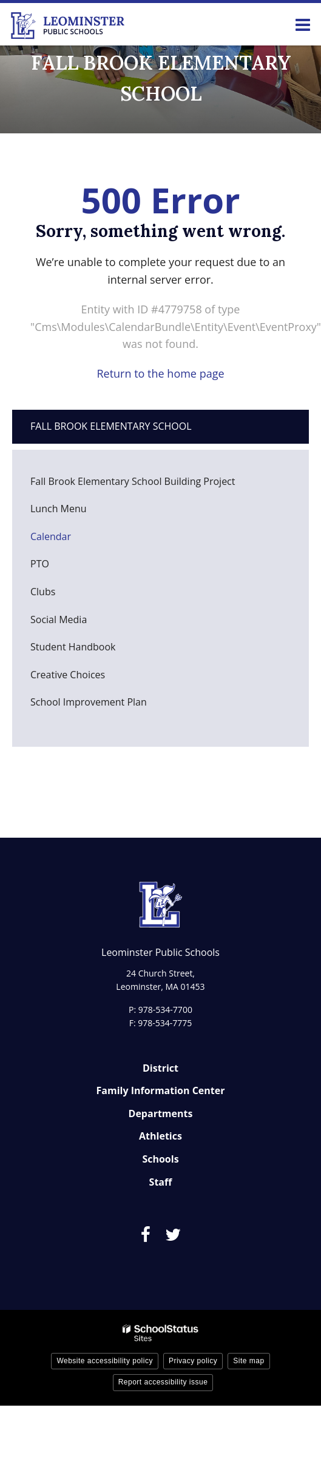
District (160, 1068)
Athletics (160, 1136)
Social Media (58, 619)
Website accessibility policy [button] (104, 1361)
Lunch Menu (77, 512)
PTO (58, 567)
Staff (160, 1182)
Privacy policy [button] (193, 1361)
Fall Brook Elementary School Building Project (132, 481)
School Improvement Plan (88, 702)
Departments (161, 1113)
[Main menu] (303, 24)
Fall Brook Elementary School (111, 426)
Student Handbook (91, 650)
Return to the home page (160, 373)
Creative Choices (67, 674)
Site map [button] (248, 1361)
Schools (160, 1159)
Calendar (50, 536)
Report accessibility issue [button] (163, 1382)
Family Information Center (160, 1090)
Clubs (42, 591)
